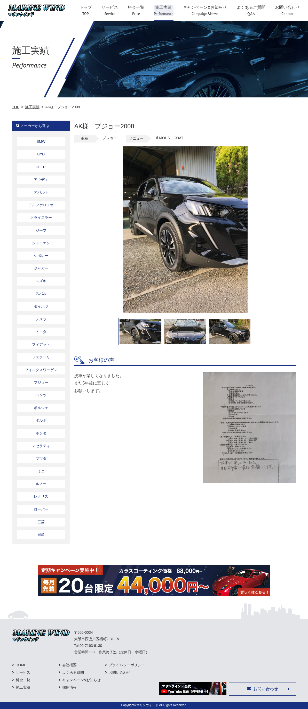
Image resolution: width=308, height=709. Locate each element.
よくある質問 (73, 672)
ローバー (41, 509)
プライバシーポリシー (127, 665)
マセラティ (41, 446)
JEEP (40, 167)
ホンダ (41, 433)
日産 (41, 534)
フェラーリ (41, 357)
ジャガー (41, 268)
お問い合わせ (119, 672)
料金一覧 (23, 680)
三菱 (41, 522)
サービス (23, 672)
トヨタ (41, 332)
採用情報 (69, 687)
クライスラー (41, 217)
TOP (16, 107)
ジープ (41, 230)
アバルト (41, 192)
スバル (41, 293)
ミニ (41, 471)
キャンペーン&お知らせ (81, 680)
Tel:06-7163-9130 (88, 646)
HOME (21, 665)
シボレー (41, 256)
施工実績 (32, 107)
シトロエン (41, 243)
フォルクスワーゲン (41, 370)
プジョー (41, 382)
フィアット (41, 344)
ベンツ (41, 395)
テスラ (41, 319)
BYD (41, 154)
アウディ (41, 180)
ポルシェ (41, 408)
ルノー (41, 484)
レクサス (41, 496)
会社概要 (69, 665)
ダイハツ (41, 306)
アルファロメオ (41, 205)
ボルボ (41, 420)
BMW (41, 141)
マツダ (41, 458)
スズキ (41, 281)
